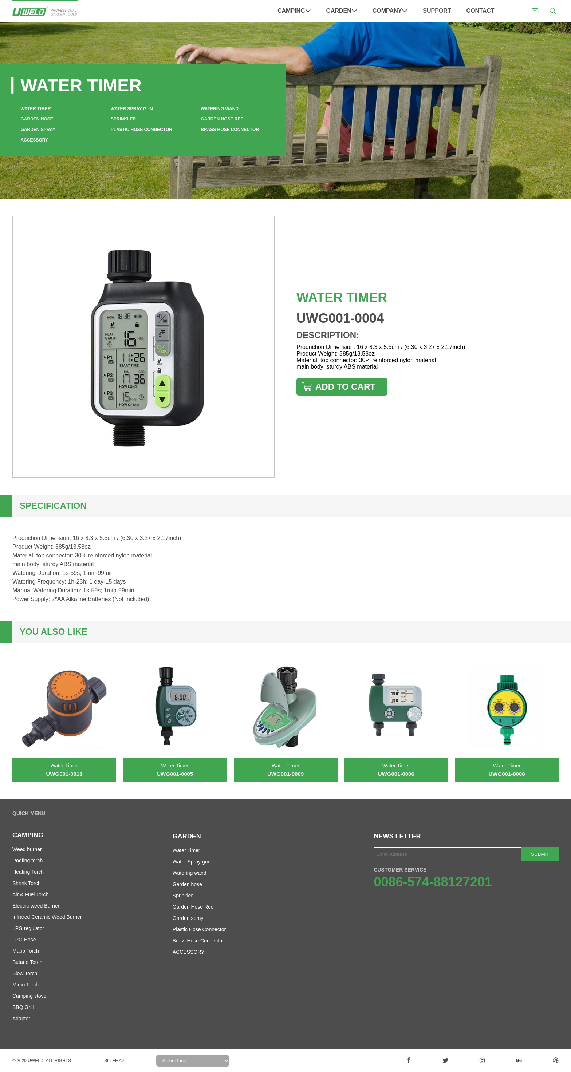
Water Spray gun (132, 108)
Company (390, 11)
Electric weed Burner (35, 906)
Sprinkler (123, 119)
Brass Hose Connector (230, 129)
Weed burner (27, 849)
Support (437, 11)
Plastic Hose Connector (141, 129)
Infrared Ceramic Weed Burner (47, 917)
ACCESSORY (34, 140)
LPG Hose (24, 939)
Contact (480, 11)
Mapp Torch (25, 951)
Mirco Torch (25, 985)
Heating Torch (28, 872)
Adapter (21, 1018)
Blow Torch (24, 973)
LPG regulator (28, 928)
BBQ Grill (23, 1007)
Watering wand (220, 108)
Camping (294, 11)
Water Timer (36, 108)
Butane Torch (27, 962)
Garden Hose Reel (223, 119)
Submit (540, 854)
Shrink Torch (26, 883)
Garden (341, 11)
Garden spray (38, 129)
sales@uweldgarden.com (535, 11)
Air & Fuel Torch (30, 894)
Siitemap (114, 1060)
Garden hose (37, 119)
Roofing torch (27, 860)
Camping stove (29, 996)
